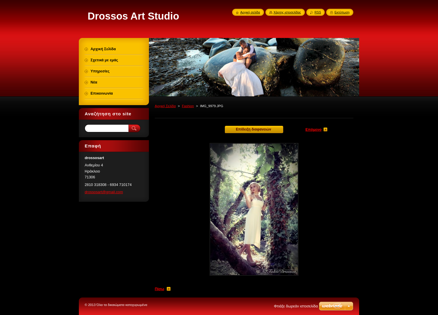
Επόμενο (313, 129)
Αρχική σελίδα (250, 12)
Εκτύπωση (342, 12)
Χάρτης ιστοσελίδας (287, 12)
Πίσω (159, 289)
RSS (317, 12)
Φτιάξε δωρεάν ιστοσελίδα (296, 306)
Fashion (188, 106)
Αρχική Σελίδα (165, 106)
